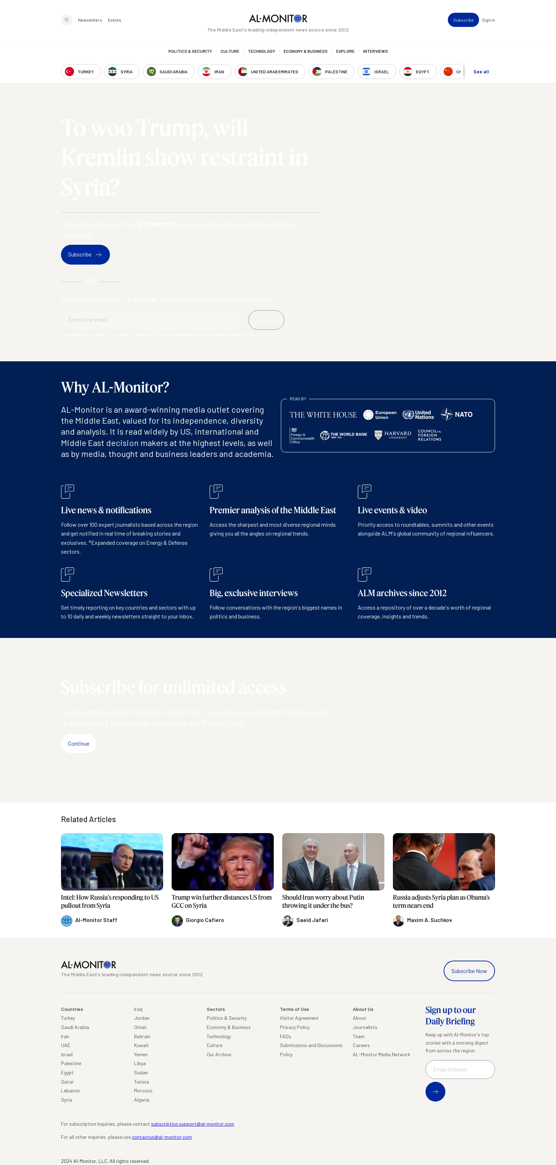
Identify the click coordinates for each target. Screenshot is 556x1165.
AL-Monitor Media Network (381, 1054)
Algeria (141, 1100)
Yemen (141, 1054)
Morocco (143, 1090)
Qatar (67, 1082)
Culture (230, 51)
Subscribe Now (469, 970)
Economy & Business (306, 51)
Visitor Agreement (299, 1018)
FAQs (285, 1036)
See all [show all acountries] (481, 71)
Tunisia (141, 1082)
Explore (345, 51)
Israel (67, 1054)
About (359, 1018)
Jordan (142, 1018)
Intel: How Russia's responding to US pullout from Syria (110, 901)
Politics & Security (190, 51)
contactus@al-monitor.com (162, 1137)
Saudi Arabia (75, 1027)
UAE (65, 1045)
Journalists (365, 1027)
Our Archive (219, 1054)
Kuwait (141, 1045)
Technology (261, 51)
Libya (140, 1063)
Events (114, 19)
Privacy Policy (295, 1027)
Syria (66, 1100)
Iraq (138, 1009)
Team (359, 1036)
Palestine (71, 1063)
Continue (78, 743)
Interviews (375, 51)
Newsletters (90, 19)
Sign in (488, 19)
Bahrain (142, 1036)
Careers (361, 1045)
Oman (140, 1027)
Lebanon (70, 1090)
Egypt (67, 1072)
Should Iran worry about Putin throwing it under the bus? (323, 901)
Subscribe (463, 19)
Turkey (68, 1018)
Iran (65, 1036)
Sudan (141, 1072)
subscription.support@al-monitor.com (192, 1124)
